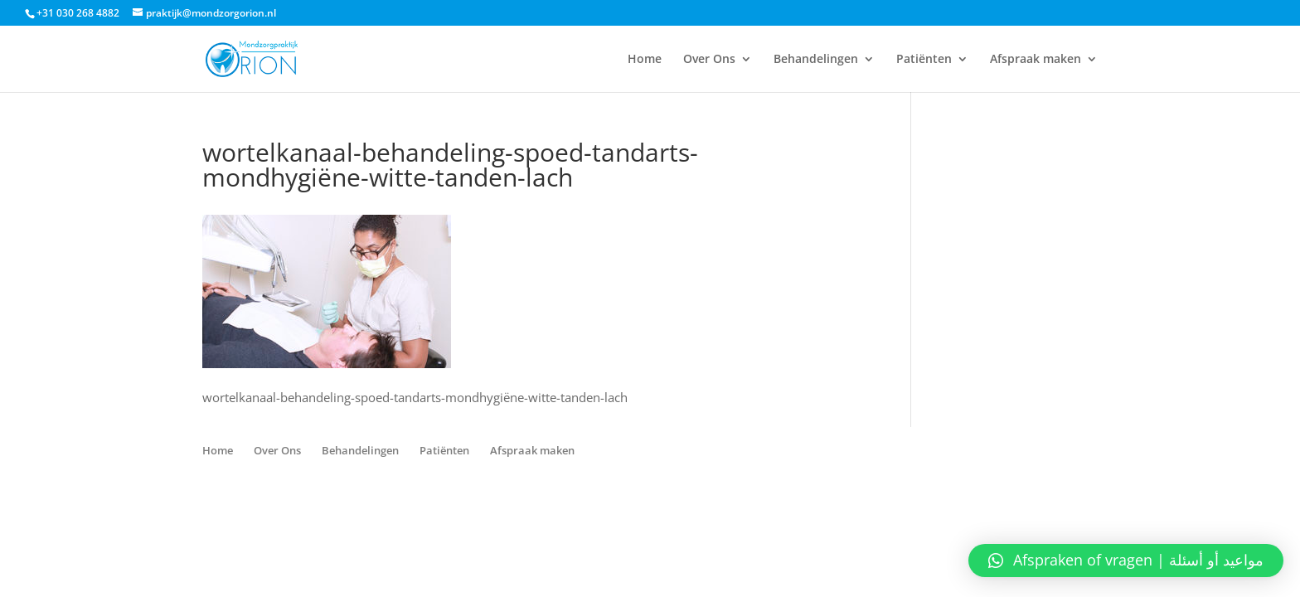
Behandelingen (816, 59)
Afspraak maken (1035, 59)
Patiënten (924, 59)
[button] (1125, 560)
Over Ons (709, 59)
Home (645, 59)
